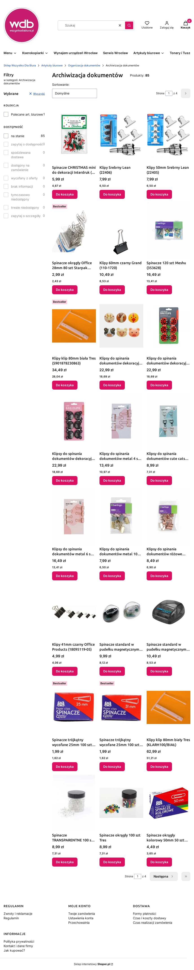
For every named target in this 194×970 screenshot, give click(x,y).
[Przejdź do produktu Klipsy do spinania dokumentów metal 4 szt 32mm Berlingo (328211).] (121, 421)
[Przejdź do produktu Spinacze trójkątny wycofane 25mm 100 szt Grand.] (74, 707)
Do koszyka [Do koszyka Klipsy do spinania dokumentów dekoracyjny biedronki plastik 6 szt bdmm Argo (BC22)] (159, 385)
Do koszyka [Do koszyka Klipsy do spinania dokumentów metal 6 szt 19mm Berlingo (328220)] (65, 576)
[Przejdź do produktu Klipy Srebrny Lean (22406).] (121, 135)
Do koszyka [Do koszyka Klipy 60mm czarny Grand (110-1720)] (112, 290)
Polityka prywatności (19, 941)
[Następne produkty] (164, 876)
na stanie (17, 136)
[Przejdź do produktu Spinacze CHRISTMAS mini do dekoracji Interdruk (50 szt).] (74, 135)
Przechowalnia (79, 922)
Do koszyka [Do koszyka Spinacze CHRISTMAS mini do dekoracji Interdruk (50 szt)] (65, 194)
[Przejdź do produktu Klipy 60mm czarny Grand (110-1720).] (121, 230)
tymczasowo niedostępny (20, 197)
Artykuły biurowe (52, 65)
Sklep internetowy (92, 964)
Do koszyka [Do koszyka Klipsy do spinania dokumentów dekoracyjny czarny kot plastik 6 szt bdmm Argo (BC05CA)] (65, 480)
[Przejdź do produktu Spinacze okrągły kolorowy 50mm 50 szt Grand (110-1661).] (168, 803)
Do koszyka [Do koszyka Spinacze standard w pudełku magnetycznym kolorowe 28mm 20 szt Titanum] (112, 671)
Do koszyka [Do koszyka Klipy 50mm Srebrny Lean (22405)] (159, 194)
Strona (160, 93)
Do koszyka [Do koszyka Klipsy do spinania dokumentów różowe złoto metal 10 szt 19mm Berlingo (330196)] (159, 576)
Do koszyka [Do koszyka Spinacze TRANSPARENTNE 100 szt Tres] (65, 862)
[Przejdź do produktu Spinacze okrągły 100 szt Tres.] (121, 803)
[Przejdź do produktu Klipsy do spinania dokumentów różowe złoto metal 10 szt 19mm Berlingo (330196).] (168, 517)
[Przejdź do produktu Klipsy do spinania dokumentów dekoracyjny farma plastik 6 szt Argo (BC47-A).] (121, 326)
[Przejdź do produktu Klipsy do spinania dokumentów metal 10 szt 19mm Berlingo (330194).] (121, 517)
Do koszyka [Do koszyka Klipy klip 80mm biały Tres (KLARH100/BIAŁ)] (159, 766)
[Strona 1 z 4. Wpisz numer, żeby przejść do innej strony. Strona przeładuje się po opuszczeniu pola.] (168, 93)
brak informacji (22, 186)
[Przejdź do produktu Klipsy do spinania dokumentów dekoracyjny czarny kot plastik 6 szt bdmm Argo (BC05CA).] (74, 421)
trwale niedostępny (25, 207)
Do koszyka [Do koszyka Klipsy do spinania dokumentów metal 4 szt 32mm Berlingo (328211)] (112, 480)
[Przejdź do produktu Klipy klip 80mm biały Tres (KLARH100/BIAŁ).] (168, 707)
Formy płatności (144, 913)
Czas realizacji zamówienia (152, 922)
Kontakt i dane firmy (18, 946)
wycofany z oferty (24, 178)
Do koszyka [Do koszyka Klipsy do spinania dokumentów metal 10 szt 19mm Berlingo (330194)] (112, 576)
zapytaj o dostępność (27, 144)
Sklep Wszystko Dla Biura (20, 65)
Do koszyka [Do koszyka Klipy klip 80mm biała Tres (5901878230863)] (65, 385)
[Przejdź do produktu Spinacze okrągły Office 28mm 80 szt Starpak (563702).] (74, 230)
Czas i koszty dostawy (149, 918)
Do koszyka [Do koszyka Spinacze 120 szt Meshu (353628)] (159, 290)
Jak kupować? (14, 950)
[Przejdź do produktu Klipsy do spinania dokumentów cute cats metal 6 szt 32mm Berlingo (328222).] (168, 421)
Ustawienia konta (80, 918)
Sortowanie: (60, 84)
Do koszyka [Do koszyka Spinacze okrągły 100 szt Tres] (112, 862)
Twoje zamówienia (81, 913)
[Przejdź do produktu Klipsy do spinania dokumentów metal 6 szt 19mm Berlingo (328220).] (74, 517)
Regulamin (11, 918)
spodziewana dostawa (21, 155)
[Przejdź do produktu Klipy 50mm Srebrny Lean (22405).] (168, 135)
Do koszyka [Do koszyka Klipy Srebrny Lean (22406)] (112, 194)
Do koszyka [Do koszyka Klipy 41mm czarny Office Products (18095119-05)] (65, 671)
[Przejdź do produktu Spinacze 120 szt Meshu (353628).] (168, 230)
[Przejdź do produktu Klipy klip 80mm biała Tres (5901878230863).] (74, 326)
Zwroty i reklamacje (18, 913)
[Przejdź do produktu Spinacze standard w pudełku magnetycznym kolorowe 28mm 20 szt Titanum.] (121, 612)
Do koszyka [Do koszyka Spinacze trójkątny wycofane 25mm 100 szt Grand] (65, 766)
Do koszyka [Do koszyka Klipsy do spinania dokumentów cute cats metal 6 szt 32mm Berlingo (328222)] (159, 480)
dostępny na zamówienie (20, 167)
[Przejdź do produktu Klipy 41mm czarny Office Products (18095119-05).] (74, 612)
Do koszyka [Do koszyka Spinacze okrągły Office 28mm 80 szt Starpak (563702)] (65, 290)
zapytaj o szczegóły (26, 216)
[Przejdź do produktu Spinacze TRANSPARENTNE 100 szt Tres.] (74, 803)
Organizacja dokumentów (84, 65)
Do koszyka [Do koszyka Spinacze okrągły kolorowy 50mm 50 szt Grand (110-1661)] (159, 862)
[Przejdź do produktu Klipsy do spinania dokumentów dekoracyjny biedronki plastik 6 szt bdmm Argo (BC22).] (168, 326)
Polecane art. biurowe (27, 114)
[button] (129, 25)
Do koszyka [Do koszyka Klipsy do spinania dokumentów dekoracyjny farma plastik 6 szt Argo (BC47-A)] (112, 385)
